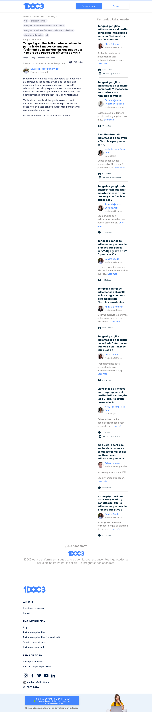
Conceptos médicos (33, 661)
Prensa (26, 613)
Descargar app (89, 6)
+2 (47, 35)
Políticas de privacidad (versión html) (41, 637)
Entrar (116, 6)
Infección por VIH (38, 21)
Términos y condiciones (34, 642)
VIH (26, 21)
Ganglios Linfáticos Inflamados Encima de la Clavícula (48, 30)
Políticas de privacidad (34, 632)
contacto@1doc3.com (36, 682)
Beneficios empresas (33, 608)
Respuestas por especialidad (37, 666)
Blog (25, 627)
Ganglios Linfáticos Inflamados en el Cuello (44, 25)
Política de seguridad (33, 647)
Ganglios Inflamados (33, 35)
